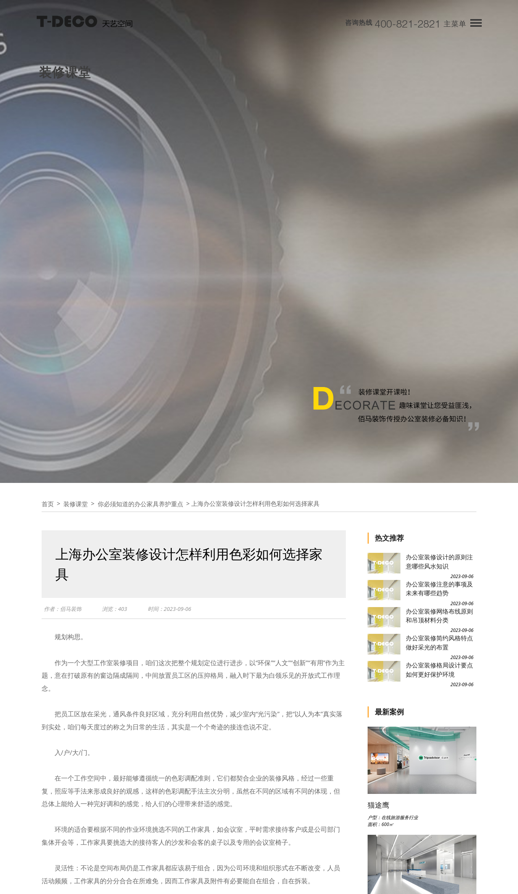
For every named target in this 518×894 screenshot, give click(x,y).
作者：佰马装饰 (64, 610)
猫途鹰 (378, 805)
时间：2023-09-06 (174, 610)
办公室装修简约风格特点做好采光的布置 (439, 642)
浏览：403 (118, 610)
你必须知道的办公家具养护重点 (140, 504)
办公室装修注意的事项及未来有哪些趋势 (439, 588)
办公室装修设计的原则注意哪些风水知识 (439, 561)
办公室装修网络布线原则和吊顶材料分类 (439, 615)
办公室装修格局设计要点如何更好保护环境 (439, 669)
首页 (48, 504)
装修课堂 (75, 504)
